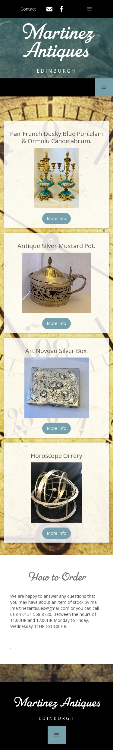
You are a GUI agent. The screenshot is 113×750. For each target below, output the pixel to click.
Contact (28, 9)
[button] (89, 9)
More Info (56, 218)
